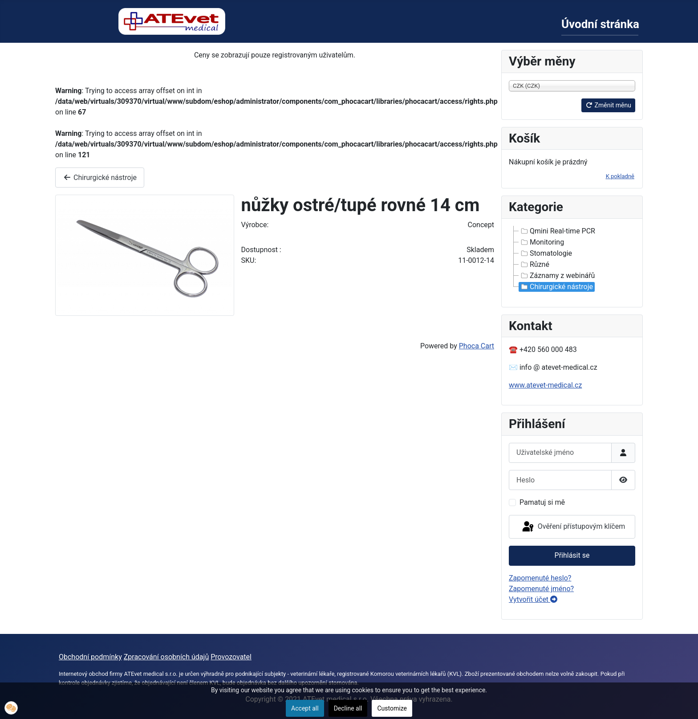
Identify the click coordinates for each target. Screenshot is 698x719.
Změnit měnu (608, 105)
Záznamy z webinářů (557, 276)
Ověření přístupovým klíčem (573, 527)
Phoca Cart (476, 346)
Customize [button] (391, 708)
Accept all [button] (305, 708)
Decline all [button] (348, 708)
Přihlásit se (572, 555)
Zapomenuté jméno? (541, 588)
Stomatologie (545, 253)
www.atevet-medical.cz (545, 385)
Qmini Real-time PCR (557, 231)
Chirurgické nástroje (100, 177)
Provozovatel (231, 657)
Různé (534, 265)
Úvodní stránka (600, 24)
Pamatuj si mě (542, 502)
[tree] (572, 259)
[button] (11, 708)
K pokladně (620, 176)
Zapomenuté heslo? (540, 578)
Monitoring (541, 242)
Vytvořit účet (533, 599)
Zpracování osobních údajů (166, 657)
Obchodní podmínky (90, 657)
